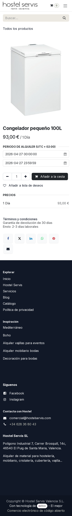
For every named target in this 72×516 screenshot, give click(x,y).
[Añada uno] (25, 176)
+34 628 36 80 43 (22, 424)
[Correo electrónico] (8, 248)
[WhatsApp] (42, 238)
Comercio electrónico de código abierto (36, 511)
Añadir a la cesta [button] (50, 176)
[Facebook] (8, 238)
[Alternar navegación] (65, 6)
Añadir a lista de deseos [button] (23, 185)
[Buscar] (64, 18)
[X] (19, 238)
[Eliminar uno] (7, 176)
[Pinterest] (53, 238)
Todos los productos (18, 29)
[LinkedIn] (31, 238)
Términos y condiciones (20, 219)
